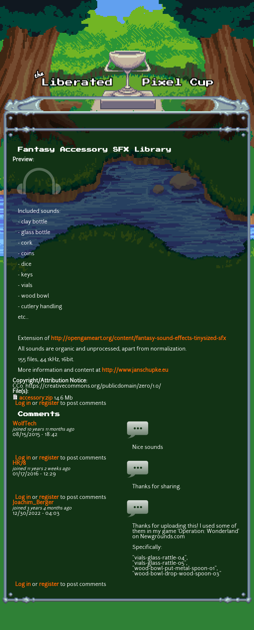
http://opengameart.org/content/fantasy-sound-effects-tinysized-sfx (138, 338)
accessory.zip (36, 398)
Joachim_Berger (33, 503)
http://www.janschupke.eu (135, 370)
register (49, 403)
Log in (23, 403)
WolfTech (24, 424)
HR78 (19, 463)
